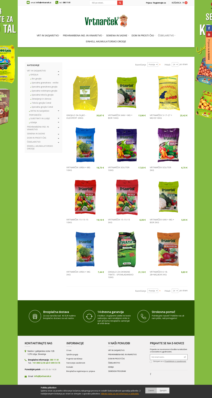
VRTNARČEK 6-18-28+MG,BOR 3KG (159, 273)
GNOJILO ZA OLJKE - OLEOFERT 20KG (76, 116)
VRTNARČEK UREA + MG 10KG (78, 169)
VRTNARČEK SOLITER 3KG (160, 169)
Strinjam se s (157, 361)
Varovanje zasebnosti (75, 363)
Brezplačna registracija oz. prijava (80, 371)
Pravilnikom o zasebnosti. (175, 361)
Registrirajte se (159, 3)
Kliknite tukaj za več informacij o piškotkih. (120, 393)
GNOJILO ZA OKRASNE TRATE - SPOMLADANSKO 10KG (120, 274)
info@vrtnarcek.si (43, 2)
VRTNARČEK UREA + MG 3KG (78, 273)
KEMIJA (111, 367)
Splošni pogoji (72, 354)
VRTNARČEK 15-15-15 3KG (119, 221)
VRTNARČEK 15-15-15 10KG (77, 221)
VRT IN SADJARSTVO (116, 350)
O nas (68, 350)
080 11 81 (66, 2)
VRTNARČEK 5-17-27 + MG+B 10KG (161, 116)
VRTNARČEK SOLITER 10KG (118, 169)
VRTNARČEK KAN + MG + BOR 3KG (162, 221)
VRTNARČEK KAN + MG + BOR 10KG (120, 116)
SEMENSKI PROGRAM (117, 371)
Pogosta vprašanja (74, 358)
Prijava (149, 3)
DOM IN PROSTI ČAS (116, 358)
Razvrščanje (140, 64)
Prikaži (167, 64)
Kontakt (69, 367)
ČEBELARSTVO (114, 363)
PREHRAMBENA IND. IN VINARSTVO (122, 354)
